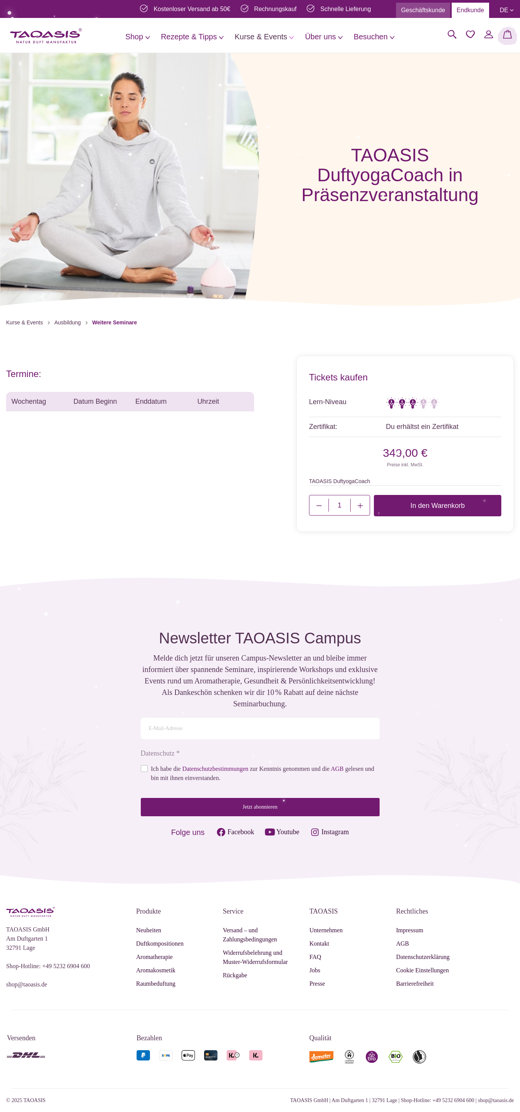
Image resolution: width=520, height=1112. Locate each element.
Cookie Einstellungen (422, 970)
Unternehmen (326, 930)
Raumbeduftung (155, 983)
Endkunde (470, 10)
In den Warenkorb (438, 505)
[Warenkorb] (507, 36)
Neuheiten (148, 930)
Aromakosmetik (155, 970)
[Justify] (360, 505)
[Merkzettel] (470, 34)
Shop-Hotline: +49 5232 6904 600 (48, 966)
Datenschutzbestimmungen (215, 769)
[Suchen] (452, 34)
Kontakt (319, 943)
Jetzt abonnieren (260, 807)
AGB (337, 769)
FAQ (315, 957)
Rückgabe (235, 975)
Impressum (409, 930)
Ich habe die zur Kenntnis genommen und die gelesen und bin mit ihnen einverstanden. (262, 773)
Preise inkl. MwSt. (405, 464)
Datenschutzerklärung (422, 957)
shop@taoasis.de (26, 984)
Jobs (314, 970)
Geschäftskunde (423, 10)
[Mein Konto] (489, 34)
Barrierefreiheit (415, 983)
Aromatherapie (154, 957)
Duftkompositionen (160, 943)
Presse (317, 983)
